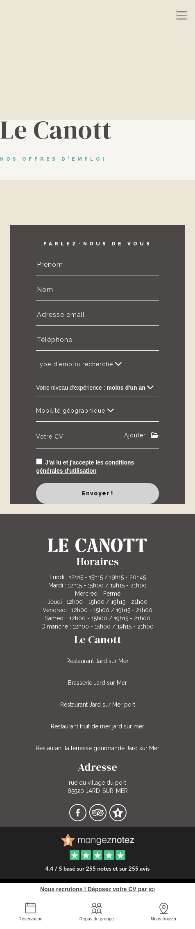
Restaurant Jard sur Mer (97, 661)
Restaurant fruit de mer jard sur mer (97, 726)
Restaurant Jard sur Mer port (97, 704)
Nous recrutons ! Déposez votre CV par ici (97, 889)
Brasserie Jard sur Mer (97, 682)
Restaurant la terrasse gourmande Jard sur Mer (97, 748)
